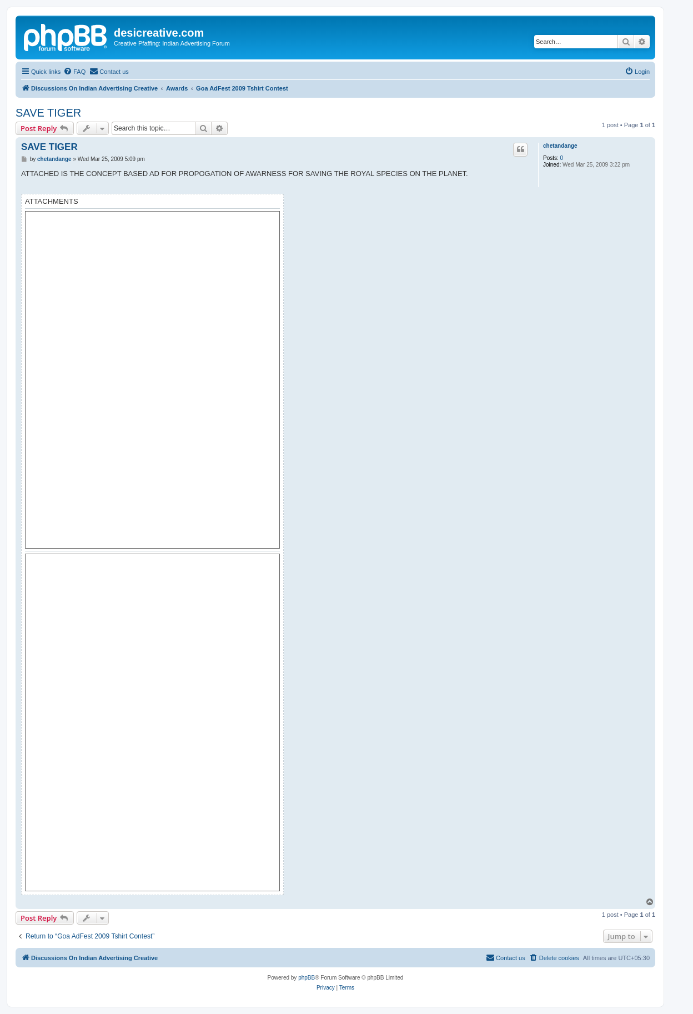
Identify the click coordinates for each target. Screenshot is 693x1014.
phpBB (306, 978)
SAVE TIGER (48, 113)
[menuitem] (74, 71)
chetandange (560, 146)
